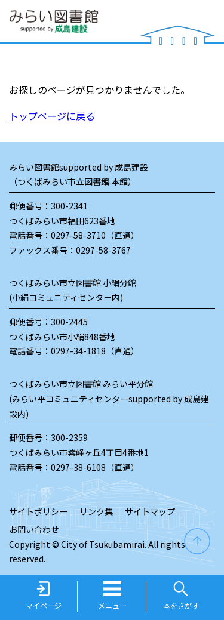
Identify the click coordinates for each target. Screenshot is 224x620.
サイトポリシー (38, 511)
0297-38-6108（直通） (95, 467)
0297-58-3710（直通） (95, 235)
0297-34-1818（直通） (95, 351)
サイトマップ (150, 511)
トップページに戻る (52, 116)
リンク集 (96, 511)
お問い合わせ (34, 529)
